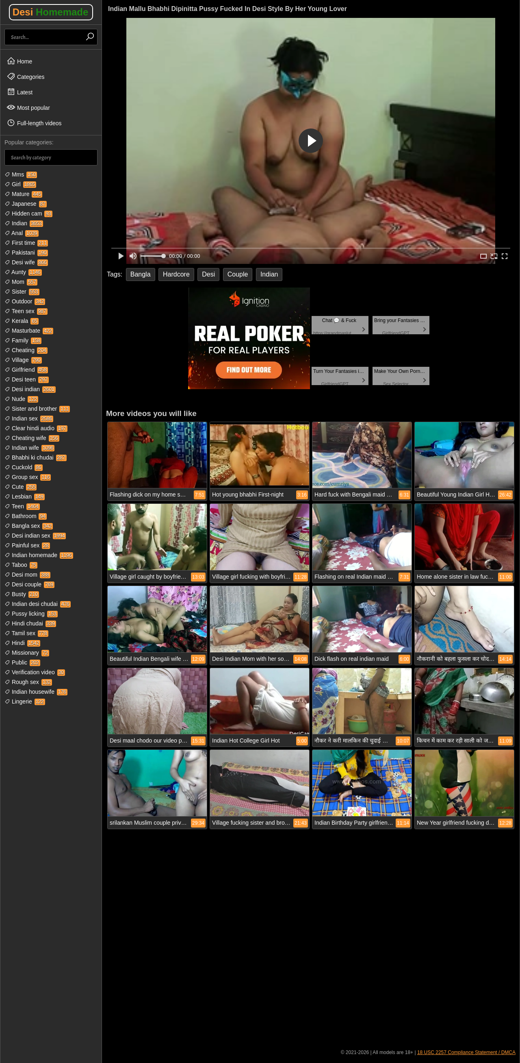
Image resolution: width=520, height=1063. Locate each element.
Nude (21, 399)
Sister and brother (37, 408)
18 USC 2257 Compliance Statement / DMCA (466, 1052)
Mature (23, 194)
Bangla (140, 274)
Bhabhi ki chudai (35, 457)
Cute (20, 487)
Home (19, 61)
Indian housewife (35, 691)
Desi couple (29, 584)
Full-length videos (34, 122)
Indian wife (29, 447)
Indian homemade (38, 555)
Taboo (20, 565)
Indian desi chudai (37, 604)
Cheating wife (31, 438)
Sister (21, 291)
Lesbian (24, 496)
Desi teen (26, 379)
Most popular (28, 107)
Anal (21, 233)
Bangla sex (28, 526)
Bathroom (25, 516)
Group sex (27, 477)
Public (22, 662)
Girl (20, 184)
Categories (25, 76)
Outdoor (24, 301)
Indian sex (28, 418)
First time (26, 243)
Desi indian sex (35, 535)
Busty (21, 594)
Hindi (22, 643)
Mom (20, 282)
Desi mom (27, 574)
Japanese (25, 203)
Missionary (26, 652)
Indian (23, 223)
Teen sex (26, 311)
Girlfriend (26, 369)
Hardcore (176, 274)
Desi (51, 12)
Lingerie (24, 701)
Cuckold (23, 467)
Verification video (34, 672)
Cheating (26, 350)
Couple (238, 274)
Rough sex (28, 682)
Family (22, 340)
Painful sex (27, 545)
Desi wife (26, 262)
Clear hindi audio (35, 428)
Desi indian (30, 389)
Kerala (21, 321)
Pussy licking (31, 613)
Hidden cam (28, 213)
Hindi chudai (30, 623)
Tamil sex (26, 633)
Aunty (23, 272)
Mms (20, 174)
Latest (19, 91)
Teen (22, 506)
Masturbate (28, 330)
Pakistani (26, 252)
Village (23, 360)
